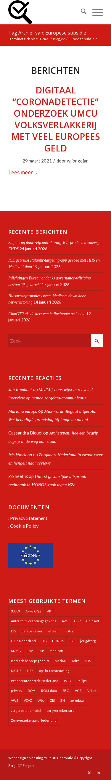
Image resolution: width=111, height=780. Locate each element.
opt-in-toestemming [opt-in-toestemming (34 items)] (54, 671)
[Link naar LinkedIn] (98, 772)
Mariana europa (22, 411)
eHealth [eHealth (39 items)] (54, 631)
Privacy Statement (28, 518)
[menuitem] (80, 12)
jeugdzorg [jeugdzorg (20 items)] (88, 641)
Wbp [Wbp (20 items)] (41, 700)
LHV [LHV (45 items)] (30, 651)
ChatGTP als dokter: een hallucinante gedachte (46, 314)
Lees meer (23, 172)
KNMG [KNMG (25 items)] (16, 651)
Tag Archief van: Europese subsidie (47, 32)
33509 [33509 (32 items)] (15, 611)
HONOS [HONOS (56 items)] (58, 641)
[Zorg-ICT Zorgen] (46, 12)
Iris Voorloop (20, 454)
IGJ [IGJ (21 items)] (72, 641)
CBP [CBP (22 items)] (77, 621)
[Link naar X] (89, 772)
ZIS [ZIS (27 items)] (52, 700)
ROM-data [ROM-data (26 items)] (49, 691)
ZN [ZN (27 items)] (62, 700)
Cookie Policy (24, 526)
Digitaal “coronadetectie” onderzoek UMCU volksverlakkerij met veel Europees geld (55, 119)
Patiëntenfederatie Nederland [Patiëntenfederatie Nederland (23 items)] (34, 681)
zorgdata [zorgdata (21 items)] (77, 700)
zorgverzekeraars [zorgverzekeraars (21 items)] (60, 710)
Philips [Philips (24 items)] (82, 681)
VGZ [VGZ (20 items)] (78, 691)
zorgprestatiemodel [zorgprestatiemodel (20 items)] (26, 710)
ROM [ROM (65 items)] (32, 691)
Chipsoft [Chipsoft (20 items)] (92, 621)
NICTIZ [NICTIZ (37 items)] (16, 671)
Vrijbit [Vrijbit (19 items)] (91, 691)
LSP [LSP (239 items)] (41, 651)
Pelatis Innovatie (60, 758)
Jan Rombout (20, 389)
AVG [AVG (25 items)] (65, 621)
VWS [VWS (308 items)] (14, 700)
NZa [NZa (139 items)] (30, 671)
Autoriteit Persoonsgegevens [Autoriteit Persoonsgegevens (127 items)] (33, 621)
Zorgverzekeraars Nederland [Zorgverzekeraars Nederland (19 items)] (34, 720)
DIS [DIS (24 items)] (13, 631)
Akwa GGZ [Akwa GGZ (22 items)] (33, 611)
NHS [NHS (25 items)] (87, 661)
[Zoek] (80, 12)
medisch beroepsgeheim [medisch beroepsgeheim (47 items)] (30, 661)
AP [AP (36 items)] (49, 611)
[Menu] (94, 12)
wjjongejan (78, 160)
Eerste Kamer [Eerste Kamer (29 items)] (32, 631)
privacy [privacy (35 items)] (16, 691)
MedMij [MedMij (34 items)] (61, 661)
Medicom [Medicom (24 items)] (56, 651)
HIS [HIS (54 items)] (43, 641)
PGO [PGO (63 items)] (67, 681)
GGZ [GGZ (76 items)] (70, 631)
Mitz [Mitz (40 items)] (75, 661)
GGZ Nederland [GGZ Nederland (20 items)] (23, 641)
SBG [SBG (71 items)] (65, 691)
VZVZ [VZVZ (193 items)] (28, 700)
